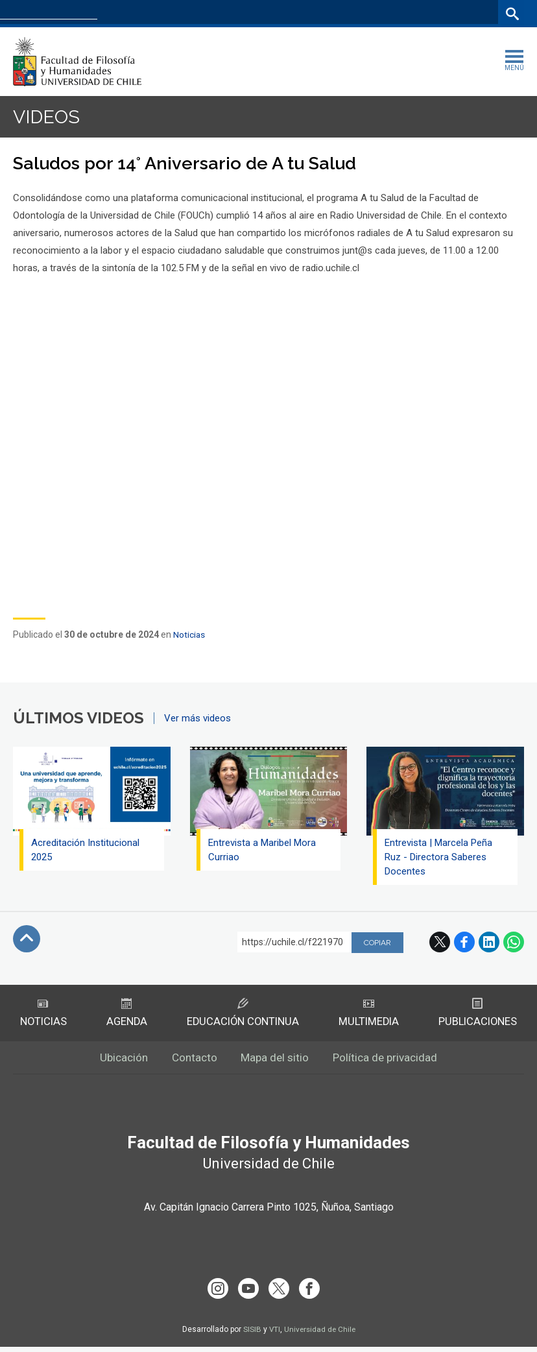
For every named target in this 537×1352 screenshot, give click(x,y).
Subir (26, 939)
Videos (48, 117)
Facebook (464, 942)
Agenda (125, 1014)
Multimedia (368, 1014)
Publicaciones (477, 1014)
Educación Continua (242, 1014)
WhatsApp (513, 942)
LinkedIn (489, 942)
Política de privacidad (390, 1061)
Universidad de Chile (320, 1334)
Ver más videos (197, 719)
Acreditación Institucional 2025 (86, 850)
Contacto (192, 1061)
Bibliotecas (471, 13)
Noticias (189, 635)
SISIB (250, 1334)
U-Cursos (375, 13)
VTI (273, 1334)
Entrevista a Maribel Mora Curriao (263, 850)
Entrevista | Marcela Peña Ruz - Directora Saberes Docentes (440, 858)
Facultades (308, 13)
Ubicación (118, 1061)
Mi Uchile (421, 13)
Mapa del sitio (276, 1061)
